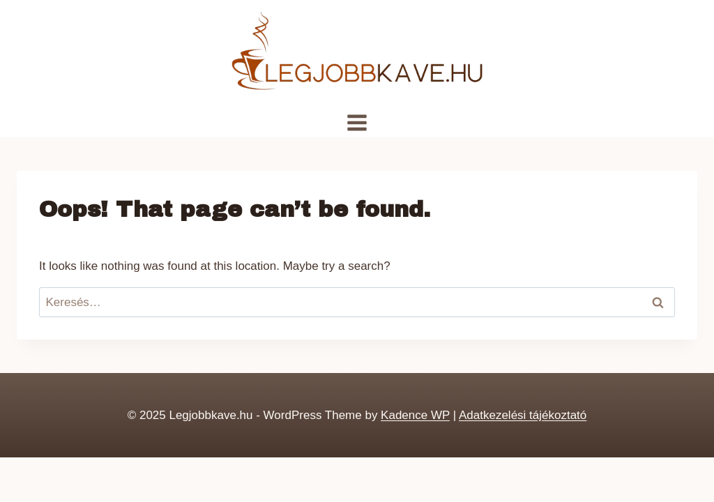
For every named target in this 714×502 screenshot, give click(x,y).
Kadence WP (415, 415)
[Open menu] (357, 122)
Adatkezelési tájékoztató (522, 415)
